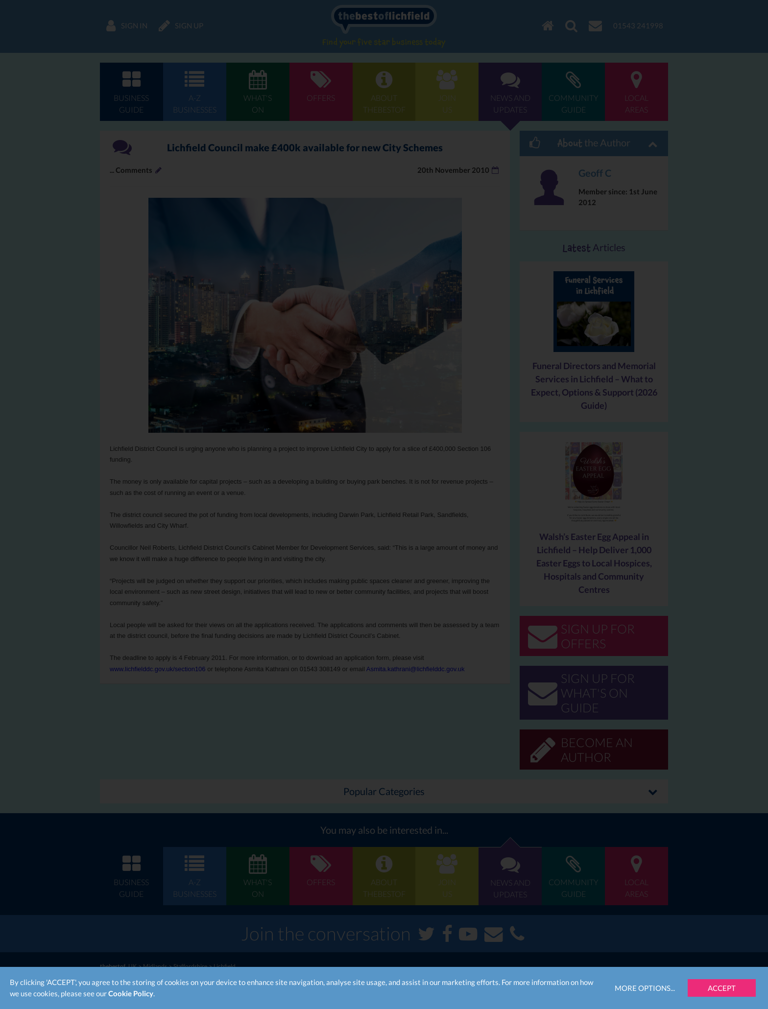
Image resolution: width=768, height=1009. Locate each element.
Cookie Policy (130, 993)
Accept (722, 988)
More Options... (645, 988)
